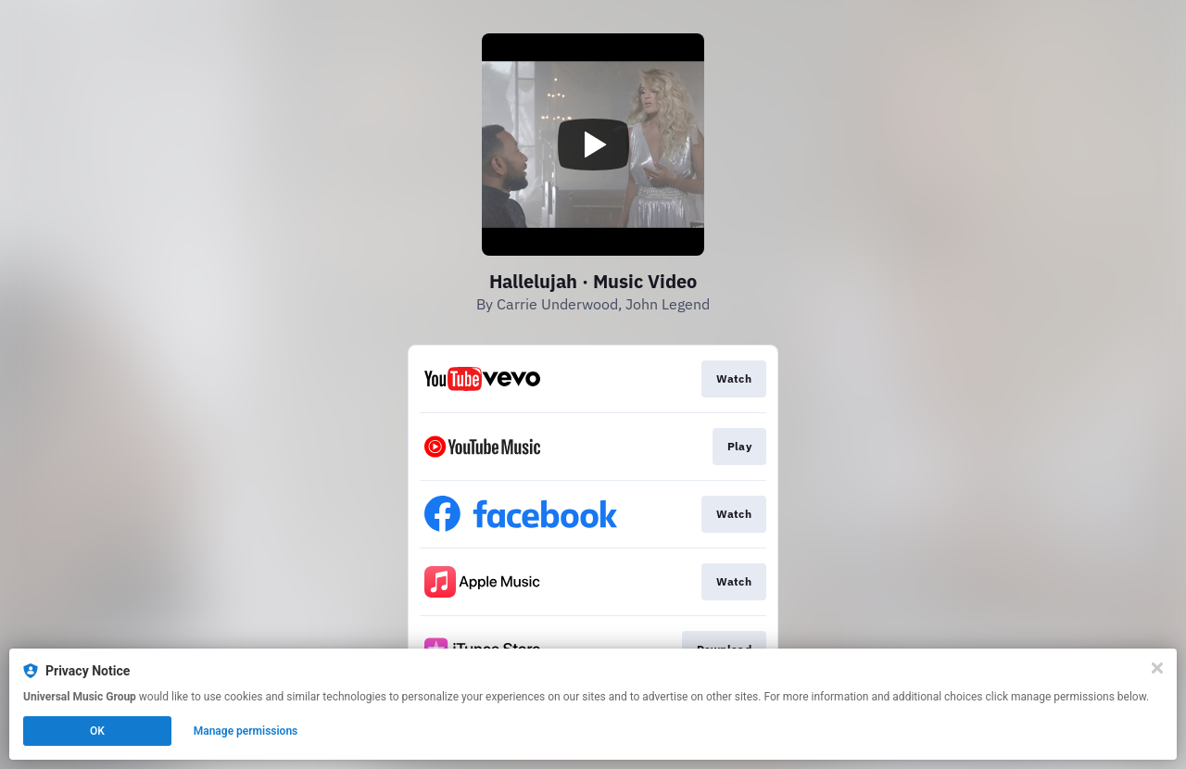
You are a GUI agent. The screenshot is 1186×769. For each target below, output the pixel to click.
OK (97, 731)
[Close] (1157, 668)
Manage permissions (246, 731)
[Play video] (593, 144)
